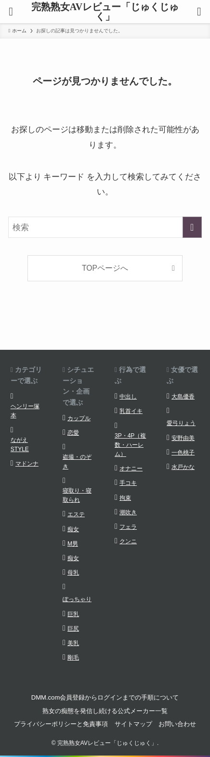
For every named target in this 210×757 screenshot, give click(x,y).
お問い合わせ (177, 724)
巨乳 (73, 614)
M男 (72, 543)
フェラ (128, 526)
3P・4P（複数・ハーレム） (130, 444)
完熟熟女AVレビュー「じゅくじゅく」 (105, 11)
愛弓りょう (181, 423)
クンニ (128, 541)
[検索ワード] (104, 227)
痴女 (73, 529)
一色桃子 (183, 452)
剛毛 (73, 657)
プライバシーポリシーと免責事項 (61, 724)
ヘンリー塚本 (25, 411)
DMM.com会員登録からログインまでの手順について (105, 697)
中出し (128, 396)
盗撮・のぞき (77, 461)
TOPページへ (105, 268)
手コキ (128, 483)
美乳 (73, 643)
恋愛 (73, 432)
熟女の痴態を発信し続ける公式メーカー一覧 (105, 711)
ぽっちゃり (77, 599)
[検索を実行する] (192, 227)
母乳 (73, 572)
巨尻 (73, 628)
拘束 (125, 498)
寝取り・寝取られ (77, 495)
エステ (76, 514)
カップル (79, 418)
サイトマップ (133, 724)
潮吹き (128, 512)
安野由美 (183, 438)
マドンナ (27, 463)
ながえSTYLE (20, 445)
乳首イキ (131, 411)
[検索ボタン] (199, 11)
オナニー (131, 468)
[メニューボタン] (11, 11)
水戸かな (183, 467)
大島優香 (183, 396)
